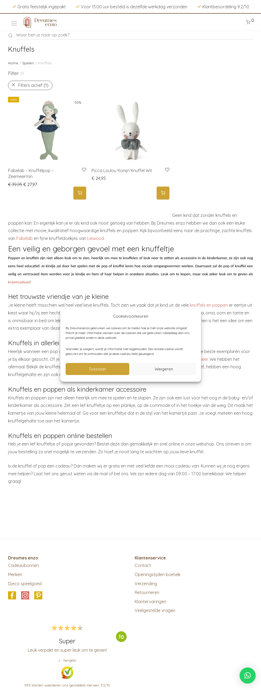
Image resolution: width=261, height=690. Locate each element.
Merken (15, 574)
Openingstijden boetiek (157, 574)
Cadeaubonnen (23, 565)
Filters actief (33, 85)
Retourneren (147, 592)
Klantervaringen (150, 601)
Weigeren (164, 369)
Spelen (28, 63)
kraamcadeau (18, 282)
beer (203, 359)
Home (13, 63)
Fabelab (24, 238)
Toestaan (97, 369)
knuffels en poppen (209, 305)
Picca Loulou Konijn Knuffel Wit (122, 170)
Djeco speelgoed (24, 583)
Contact (143, 565)
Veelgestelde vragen (155, 610)
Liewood (95, 238)
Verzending (146, 583)
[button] (79, 193)
